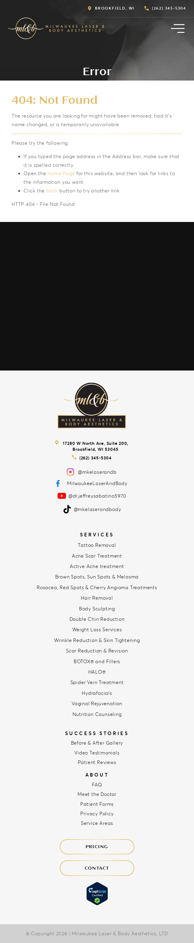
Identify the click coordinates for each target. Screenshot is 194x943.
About (97, 774)
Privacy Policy (96, 813)
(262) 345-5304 (165, 8)
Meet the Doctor (97, 794)
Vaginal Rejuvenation (97, 703)
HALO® (97, 672)
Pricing (97, 846)
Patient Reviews (97, 762)
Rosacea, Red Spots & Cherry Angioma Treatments (97, 587)
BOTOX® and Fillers (97, 661)
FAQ (97, 784)
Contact (97, 868)
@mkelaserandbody (92, 509)
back (52, 190)
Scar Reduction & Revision (97, 650)
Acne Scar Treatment (97, 555)
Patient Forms (97, 804)
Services (97, 534)
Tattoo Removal (97, 545)
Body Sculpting (97, 608)
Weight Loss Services (97, 629)
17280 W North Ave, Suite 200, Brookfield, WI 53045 (91, 446)
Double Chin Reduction (97, 619)
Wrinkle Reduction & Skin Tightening (97, 640)
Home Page (61, 173)
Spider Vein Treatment (97, 682)
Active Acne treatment (97, 566)
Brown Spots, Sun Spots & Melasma (97, 576)
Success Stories (97, 733)
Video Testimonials (96, 752)
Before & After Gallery (97, 743)
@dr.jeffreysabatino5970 (91, 495)
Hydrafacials (97, 693)
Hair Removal (97, 598)
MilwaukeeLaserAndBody (91, 483)
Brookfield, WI (111, 8)
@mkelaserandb (91, 472)
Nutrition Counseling (97, 714)
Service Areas (97, 823)
